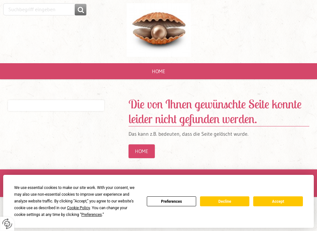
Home (158, 71)
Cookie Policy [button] (78, 208)
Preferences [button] (91, 214)
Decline (224, 201)
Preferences (171, 201)
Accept (278, 201)
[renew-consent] (7, 224)
